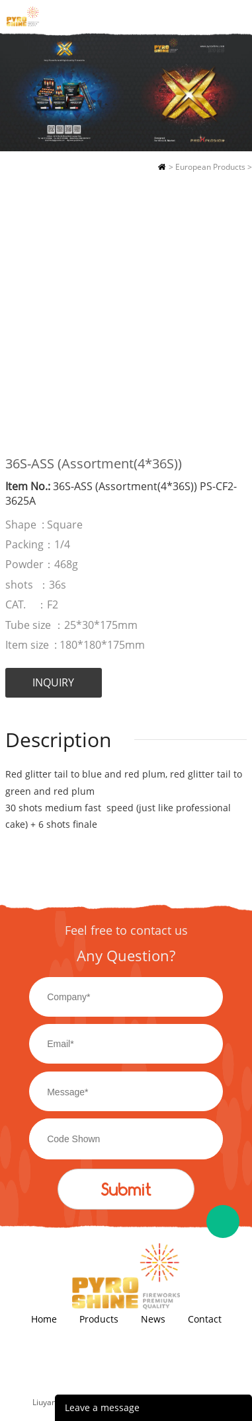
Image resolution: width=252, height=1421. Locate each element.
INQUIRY (53, 682)
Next (229, 309)
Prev (22, 309)
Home (161, 167)
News (153, 1319)
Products (98, 1319)
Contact (205, 1319)
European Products (210, 166)
